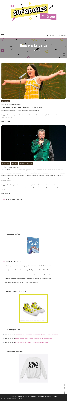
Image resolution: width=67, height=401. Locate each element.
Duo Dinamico (23, 115)
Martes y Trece (48, 185)
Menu (4, 35)
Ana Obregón (11, 185)
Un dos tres (29, 187)
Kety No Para (33, 185)
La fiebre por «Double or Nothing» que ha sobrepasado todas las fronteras (28, 266)
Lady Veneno (50, 115)
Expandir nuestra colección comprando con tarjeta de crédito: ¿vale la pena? (29, 274)
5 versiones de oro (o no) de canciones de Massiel (22, 107)
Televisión (13, 396)
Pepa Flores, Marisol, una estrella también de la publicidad (33, 338)
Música (20, 396)
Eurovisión (41, 396)
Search (62, 35)
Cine (26, 396)
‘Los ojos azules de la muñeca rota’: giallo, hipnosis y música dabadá (26, 270)
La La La (43, 115)
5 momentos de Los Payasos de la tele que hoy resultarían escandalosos (28, 278)
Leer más (5, 121)
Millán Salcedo (20, 187)
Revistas (49, 396)
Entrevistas (33, 396)
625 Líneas (5, 163)
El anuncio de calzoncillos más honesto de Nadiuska (31, 342)
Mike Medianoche (15, 105)
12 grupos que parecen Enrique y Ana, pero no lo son (21, 282)
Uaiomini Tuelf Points (26, 163)
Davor (19, 185)
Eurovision (25, 185)
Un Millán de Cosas (40, 187)
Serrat (10, 117)
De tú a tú (14, 163)
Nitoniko (4, 117)
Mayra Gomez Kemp (8, 187)
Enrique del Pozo (34, 115)
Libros (55, 396)
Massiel (58, 115)
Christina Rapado (12, 115)
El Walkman (5, 101)
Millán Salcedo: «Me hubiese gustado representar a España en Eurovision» (32, 170)
